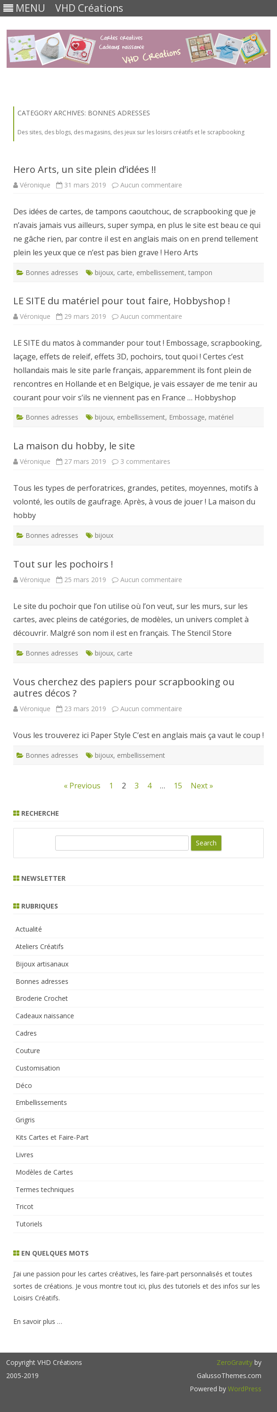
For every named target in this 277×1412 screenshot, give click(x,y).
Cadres (26, 1033)
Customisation (38, 1067)
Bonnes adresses (51, 272)
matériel (221, 417)
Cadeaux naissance (45, 1015)
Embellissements (41, 1102)
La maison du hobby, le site (74, 445)
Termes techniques (45, 1189)
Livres (25, 1154)
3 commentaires (145, 461)
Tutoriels (29, 1223)
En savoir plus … (37, 1321)
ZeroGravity (234, 1362)
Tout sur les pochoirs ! (63, 564)
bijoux (104, 272)
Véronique (35, 184)
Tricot (25, 1206)
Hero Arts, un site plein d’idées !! (84, 169)
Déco (24, 1085)
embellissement (160, 272)
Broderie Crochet (42, 998)
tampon (200, 272)
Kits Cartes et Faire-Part (52, 1137)
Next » (202, 785)
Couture (28, 1050)
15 (178, 785)
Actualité (29, 929)
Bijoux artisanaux (42, 963)
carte (125, 272)
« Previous (82, 785)
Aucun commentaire (151, 184)
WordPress (243, 1388)
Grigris (25, 1119)
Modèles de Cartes (44, 1172)
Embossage (187, 417)
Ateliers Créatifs (40, 946)
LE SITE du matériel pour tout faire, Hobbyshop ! (121, 300)
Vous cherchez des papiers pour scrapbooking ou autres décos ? (124, 687)
